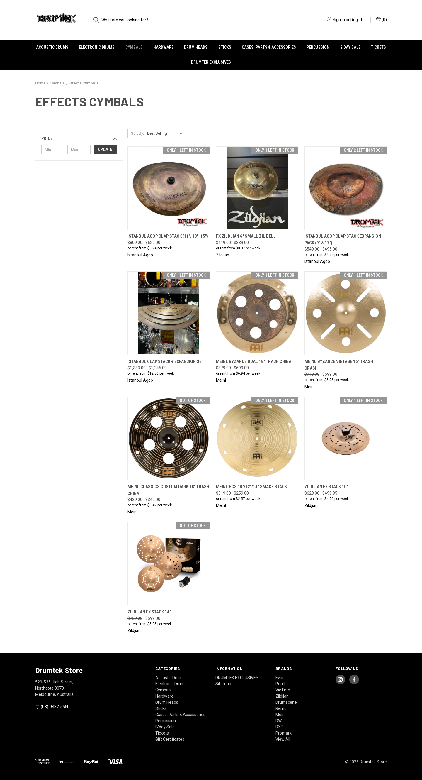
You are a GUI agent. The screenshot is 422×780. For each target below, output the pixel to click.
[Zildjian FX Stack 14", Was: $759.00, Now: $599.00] (169, 563)
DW (278, 720)
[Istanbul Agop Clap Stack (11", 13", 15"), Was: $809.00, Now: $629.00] (169, 188)
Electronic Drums (97, 47)
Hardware (163, 47)
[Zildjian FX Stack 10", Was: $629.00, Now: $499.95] (346, 438)
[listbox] (166, 133)
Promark (283, 733)
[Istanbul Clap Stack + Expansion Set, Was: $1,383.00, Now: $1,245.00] (169, 313)
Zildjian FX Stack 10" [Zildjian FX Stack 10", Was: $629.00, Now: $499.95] (326, 486)
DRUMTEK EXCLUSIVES (211, 62)
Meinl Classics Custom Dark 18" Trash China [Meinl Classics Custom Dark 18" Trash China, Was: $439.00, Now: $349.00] (168, 490)
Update (105, 149)
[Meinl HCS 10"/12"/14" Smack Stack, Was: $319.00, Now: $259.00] (257, 438)
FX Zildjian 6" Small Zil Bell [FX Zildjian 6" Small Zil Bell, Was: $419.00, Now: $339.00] (246, 236)
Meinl (280, 714)
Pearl (280, 683)
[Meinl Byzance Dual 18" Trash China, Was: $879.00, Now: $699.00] (257, 313)
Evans (281, 677)
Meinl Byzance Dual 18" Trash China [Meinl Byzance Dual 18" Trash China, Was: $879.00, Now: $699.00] (253, 361)
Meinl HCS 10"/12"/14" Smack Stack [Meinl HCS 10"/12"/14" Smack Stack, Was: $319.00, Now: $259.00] (251, 486)
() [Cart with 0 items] (381, 19)
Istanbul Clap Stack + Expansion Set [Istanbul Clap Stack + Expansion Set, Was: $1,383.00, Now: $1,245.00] (165, 361)
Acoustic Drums (52, 47)
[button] (79, 138)
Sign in (339, 19)
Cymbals (134, 47)
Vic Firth (282, 690)
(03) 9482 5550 (55, 706)
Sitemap (223, 683)
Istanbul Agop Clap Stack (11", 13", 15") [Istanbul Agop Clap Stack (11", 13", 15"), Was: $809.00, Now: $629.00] (167, 236)
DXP (279, 727)
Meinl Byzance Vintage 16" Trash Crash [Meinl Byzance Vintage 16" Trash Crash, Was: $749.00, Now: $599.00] (338, 365)
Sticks (224, 47)
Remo (281, 708)
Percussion (318, 47)
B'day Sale (350, 47)
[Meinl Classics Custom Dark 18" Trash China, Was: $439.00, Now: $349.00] (169, 438)
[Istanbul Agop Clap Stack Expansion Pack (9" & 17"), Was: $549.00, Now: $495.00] (346, 188)
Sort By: (137, 133)
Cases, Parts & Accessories (269, 47)
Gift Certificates (169, 739)
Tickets (378, 47)
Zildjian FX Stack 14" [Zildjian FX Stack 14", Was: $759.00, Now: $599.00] (149, 612)
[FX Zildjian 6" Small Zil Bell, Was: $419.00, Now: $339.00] (257, 188)
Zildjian (282, 696)
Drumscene (286, 702)
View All (282, 739)
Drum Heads (195, 47)
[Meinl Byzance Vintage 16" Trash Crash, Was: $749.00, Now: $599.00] (346, 313)
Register (358, 19)
